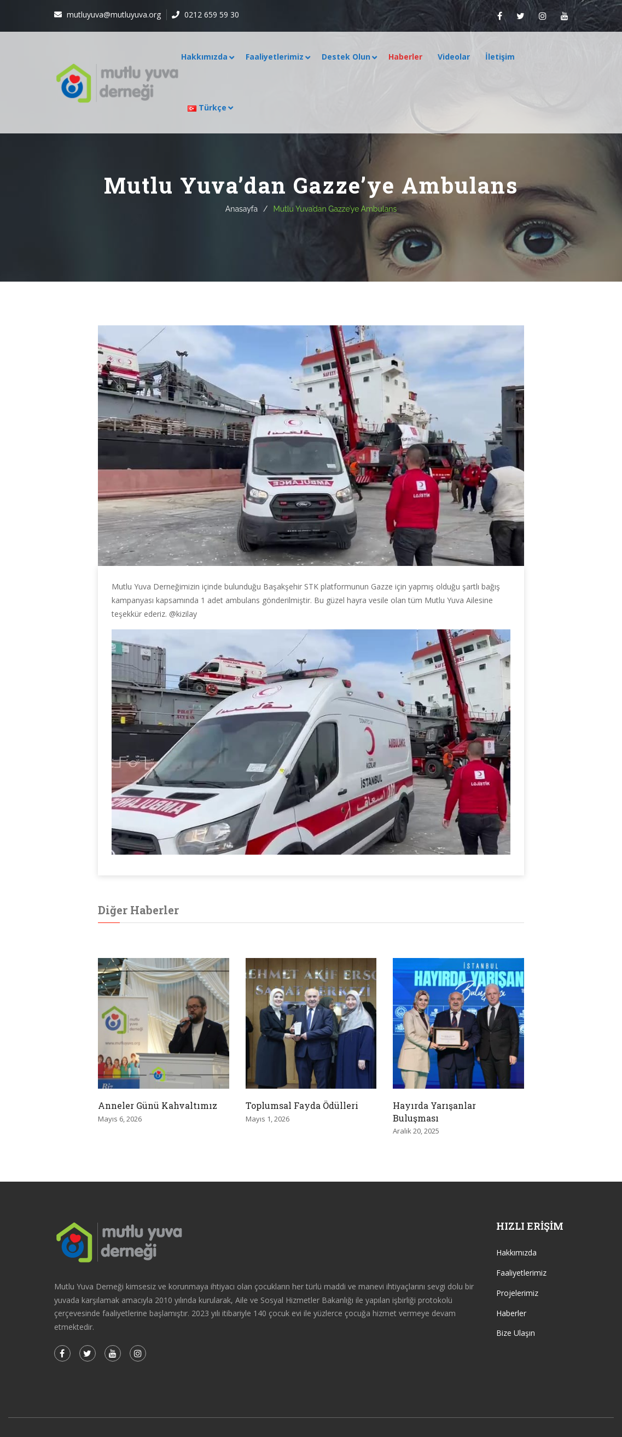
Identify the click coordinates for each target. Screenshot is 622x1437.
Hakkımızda (204, 56)
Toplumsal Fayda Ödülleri (302, 1105)
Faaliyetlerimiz (275, 56)
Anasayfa (241, 209)
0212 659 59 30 (210, 14)
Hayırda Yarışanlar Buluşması (434, 1111)
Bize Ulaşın (515, 1333)
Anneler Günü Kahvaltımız (157, 1105)
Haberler (405, 56)
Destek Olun (346, 56)
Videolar (454, 56)
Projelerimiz (517, 1293)
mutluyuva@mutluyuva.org (113, 14)
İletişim (500, 56)
